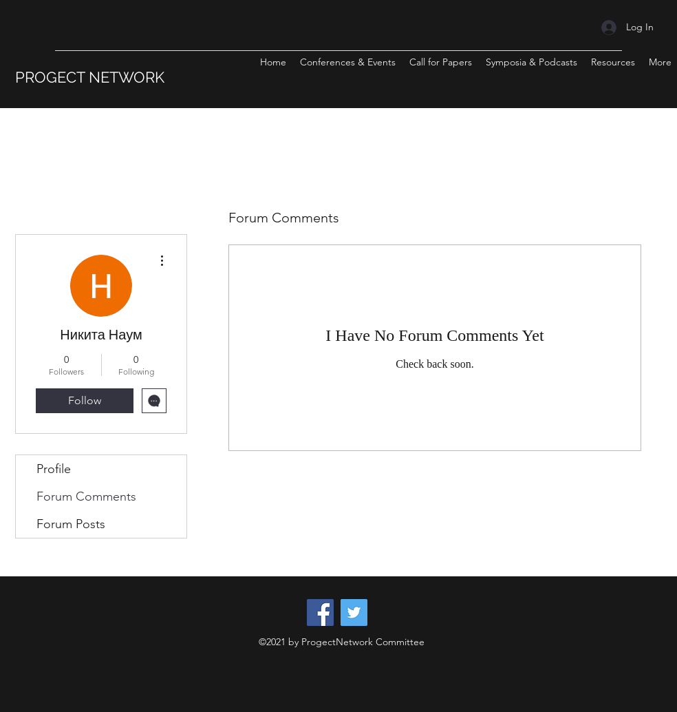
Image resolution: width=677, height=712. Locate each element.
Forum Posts (70, 524)
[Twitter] (354, 612)
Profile (53, 469)
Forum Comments (86, 496)
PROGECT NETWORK (89, 77)
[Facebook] (320, 612)
